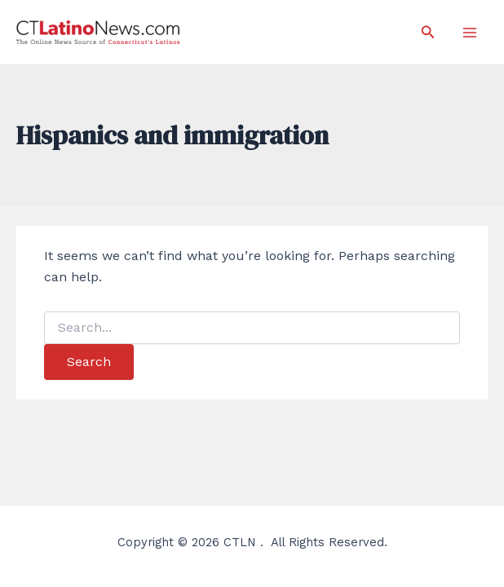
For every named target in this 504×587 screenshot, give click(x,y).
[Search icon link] (428, 32)
